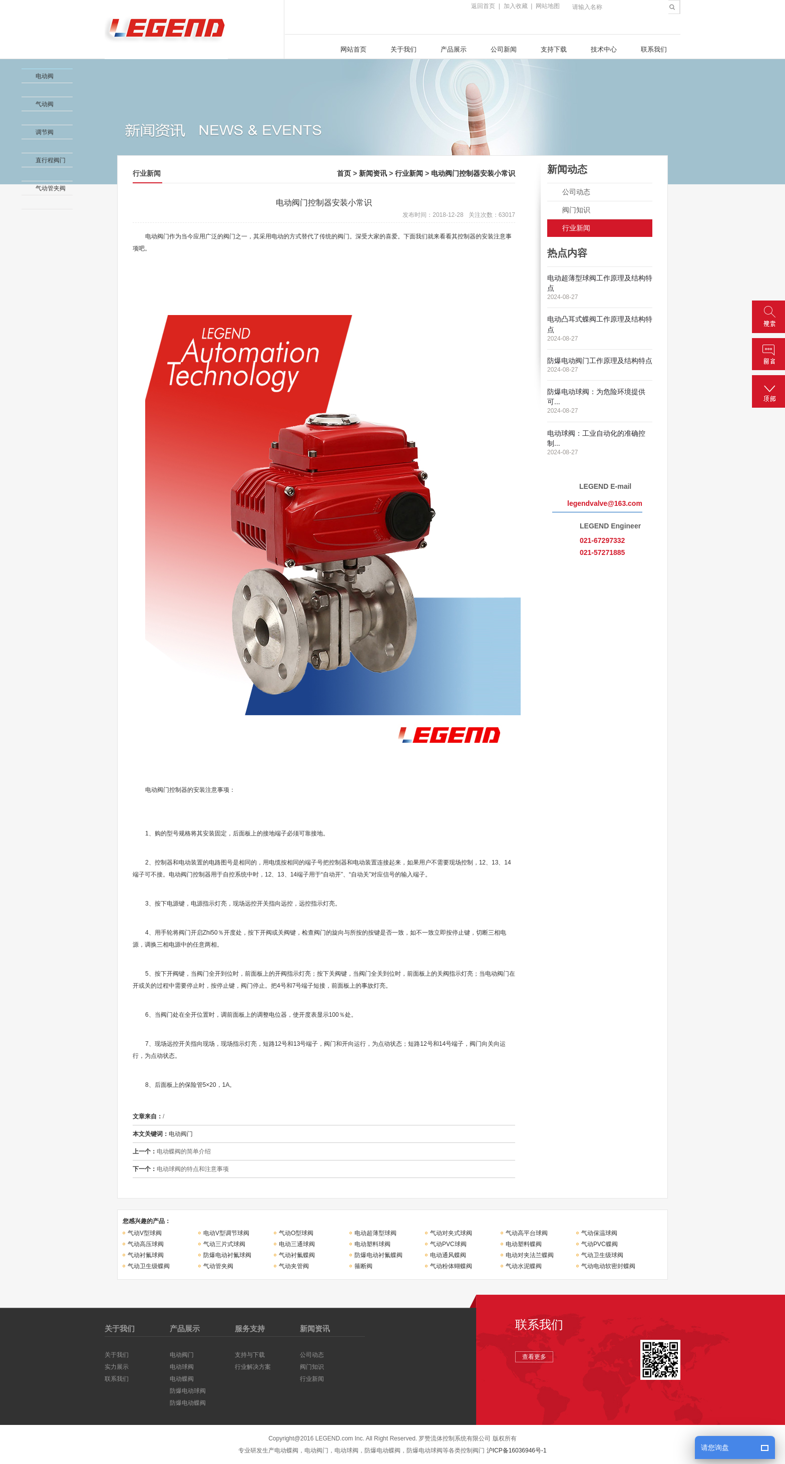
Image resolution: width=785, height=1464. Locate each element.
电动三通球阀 (297, 1244)
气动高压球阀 (146, 1244)
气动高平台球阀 (527, 1233)
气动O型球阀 (296, 1233)
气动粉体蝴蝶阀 (451, 1266)
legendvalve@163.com (604, 503)
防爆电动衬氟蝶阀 (378, 1255)
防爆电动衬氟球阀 (227, 1255)
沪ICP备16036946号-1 (517, 1450)
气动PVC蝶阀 (599, 1244)
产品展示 (454, 49)
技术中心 (604, 49)
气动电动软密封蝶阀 (608, 1266)
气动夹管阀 (294, 1266)
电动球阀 (182, 1366)
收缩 (9, 92)
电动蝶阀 (182, 1378)
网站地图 (548, 6)
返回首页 (483, 6)
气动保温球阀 (599, 1233)
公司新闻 (504, 49)
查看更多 (534, 1356)
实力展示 (117, 1366)
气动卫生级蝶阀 (149, 1266)
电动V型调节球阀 (226, 1233)
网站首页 (353, 49)
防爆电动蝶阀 (188, 1402)
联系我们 (654, 49)
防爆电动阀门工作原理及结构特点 (599, 361)
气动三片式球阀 (224, 1244)
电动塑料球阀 (372, 1244)
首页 (344, 173)
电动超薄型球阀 (375, 1233)
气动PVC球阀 (448, 1244)
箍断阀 (363, 1266)
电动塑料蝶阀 (524, 1244)
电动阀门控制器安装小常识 (473, 173)
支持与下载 (250, 1354)
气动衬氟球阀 (146, 1255)
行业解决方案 (253, 1366)
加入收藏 (516, 6)
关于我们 (403, 49)
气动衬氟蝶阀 (297, 1255)
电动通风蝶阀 (448, 1255)
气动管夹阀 (218, 1266)
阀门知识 (576, 210)
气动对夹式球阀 (451, 1233)
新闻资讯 (373, 173)
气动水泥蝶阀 (524, 1266)
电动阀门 (182, 1354)
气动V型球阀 (145, 1233)
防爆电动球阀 (188, 1390)
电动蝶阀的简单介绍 (184, 1151)
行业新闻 (409, 173)
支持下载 (554, 49)
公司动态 (576, 192)
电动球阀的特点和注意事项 (193, 1169)
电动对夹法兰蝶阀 (530, 1255)
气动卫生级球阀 (602, 1255)
